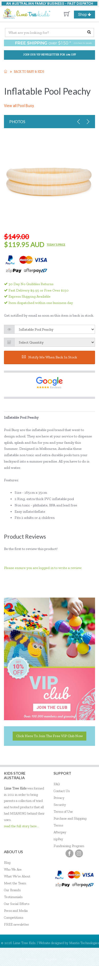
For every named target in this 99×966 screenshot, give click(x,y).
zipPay (58, 839)
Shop (86, 15)
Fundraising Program (69, 846)
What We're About (17, 876)
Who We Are (13, 869)
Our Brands (12, 890)
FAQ (57, 784)
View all (19, 106)
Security (60, 805)
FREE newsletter (16, 924)
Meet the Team (15, 883)
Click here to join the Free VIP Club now (49, 736)
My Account (28, 959)
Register (51, 959)
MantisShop (69, 949)
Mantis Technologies (84, 943)
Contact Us (62, 791)
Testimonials (13, 897)
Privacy (59, 798)
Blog (7, 863)
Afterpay (60, 832)
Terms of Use (63, 812)
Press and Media (16, 911)
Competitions (13, 917)
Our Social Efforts (16, 904)
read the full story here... (21, 826)
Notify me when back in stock (49, 357)
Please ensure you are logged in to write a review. (43, 568)
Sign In (70, 959)
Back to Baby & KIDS (29, 71)
